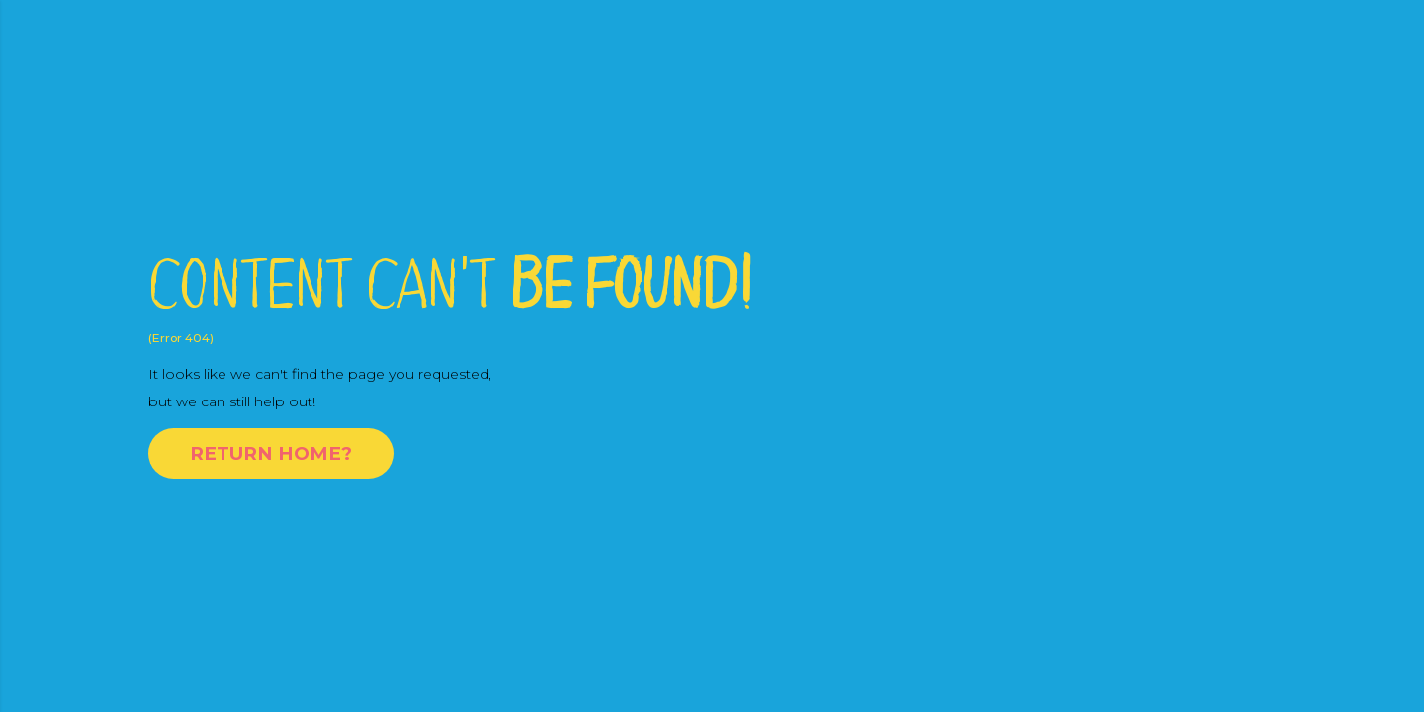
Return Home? (271, 453)
